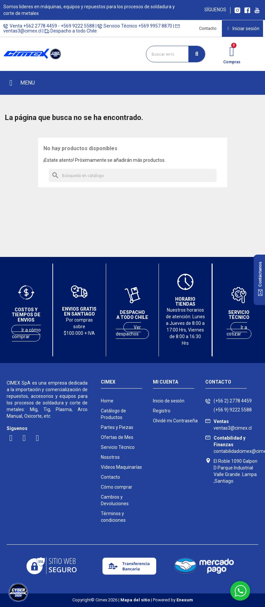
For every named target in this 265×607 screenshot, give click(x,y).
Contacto (208, 28)
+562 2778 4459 (40, 26)
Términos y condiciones (113, 517)
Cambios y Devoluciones (115, 500)
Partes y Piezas (117, 427)
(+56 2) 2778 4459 (233, 400)
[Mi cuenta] (243, 28)
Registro (161, 410)
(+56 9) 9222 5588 (233, 409)
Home (107, 400)
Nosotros (110, 457)
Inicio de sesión (168, 400)
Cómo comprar (116, 487)
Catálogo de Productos (113, 414)
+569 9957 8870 (155, 26)
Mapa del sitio (135, 599)
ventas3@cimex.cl (22, 30)
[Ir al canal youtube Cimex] (256, 9)
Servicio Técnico (118, 447)
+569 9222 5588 (78, 26)
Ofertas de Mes (117, 437)
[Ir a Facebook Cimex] (247, 9)
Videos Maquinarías (121, 467)
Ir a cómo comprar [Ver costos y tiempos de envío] (26, 333)
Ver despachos (128, 330)
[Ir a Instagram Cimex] (237, 9)
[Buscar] (133, 175)
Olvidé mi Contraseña (175, 420)
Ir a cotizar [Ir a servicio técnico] (237, 330)
